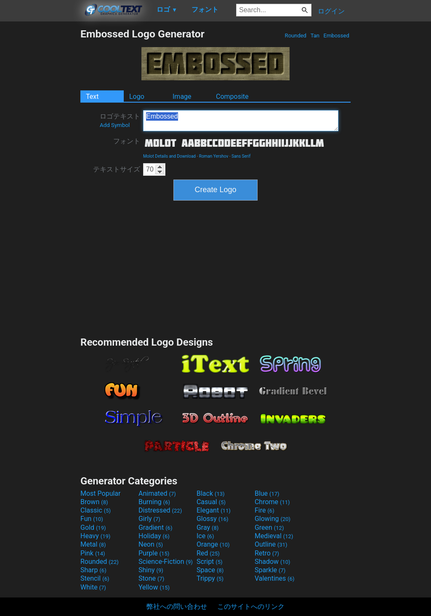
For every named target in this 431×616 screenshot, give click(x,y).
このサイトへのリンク (251, 607)
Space (210, 570)
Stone (151, 578)
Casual (211, 502)
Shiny (150, 570)
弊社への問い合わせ (176, 607)
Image (182, 96)
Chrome (272, 502)
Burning (154, 502)
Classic (95, 510)
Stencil (94, 578)
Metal (93, 544)
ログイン (331, 11)
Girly (149, 519)
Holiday (154, 536)
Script (210, 562)
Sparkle (270, 570)
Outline (271, 544)
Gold (93, 527)
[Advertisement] (40, 154)
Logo (136, 96)
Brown (94, 502)
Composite (232, 96)
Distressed (160, 510)
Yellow (154, 587)
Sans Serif (240, 156)
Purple (153, 553)
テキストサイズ (116, 169)
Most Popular (100, 493)
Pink (92, 553)
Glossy (213, 519)
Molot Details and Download (169, 156)
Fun (91, 519)
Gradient (155, 527)
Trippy (210, 578)
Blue (267, 493)
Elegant (214, 510)
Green (269, 527)
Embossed (336, 35)
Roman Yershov (214, 156)
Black (211, 493)
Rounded (295, 35)
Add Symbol (115, 125)
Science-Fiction (165, 562)
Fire (264, 510)
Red (208, 553)
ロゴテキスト (120, 120)
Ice (205, 536)
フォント (126, 141)
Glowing (272, 519)
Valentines (275, 578)
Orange (213, 544)
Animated (157, 493)
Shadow (272, 562)
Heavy (95, 536)
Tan (315, 35)
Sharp (93, 570)
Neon (150, 544)
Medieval (274, 536)
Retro (267, 553)
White (93, 587)
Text (92, 96)
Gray (207, 527)
